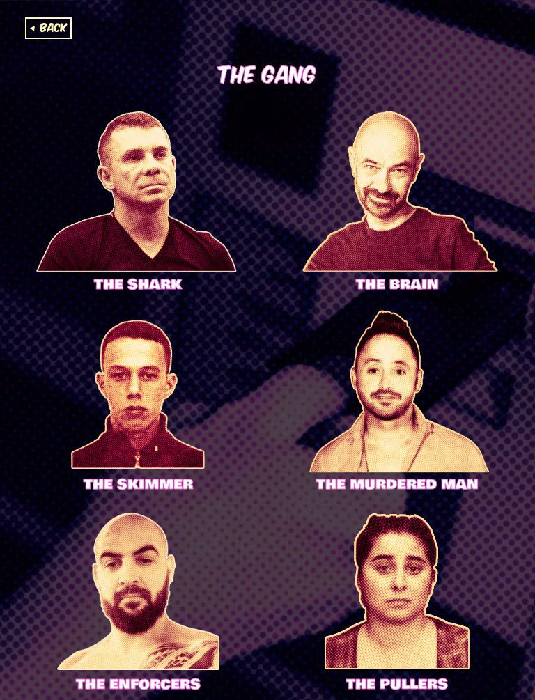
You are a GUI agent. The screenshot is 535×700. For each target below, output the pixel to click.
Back (53, 27)
